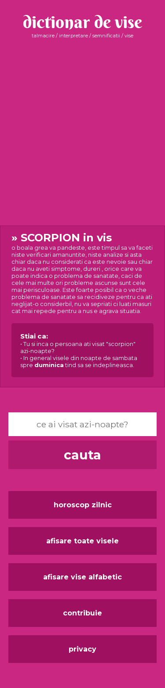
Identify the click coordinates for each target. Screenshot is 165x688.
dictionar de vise (82, 22)
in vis (82, 304)
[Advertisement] (82, 132)
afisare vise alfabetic (82, 577)
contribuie (82, 613)
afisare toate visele (82, 541)
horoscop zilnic (83, 505)
